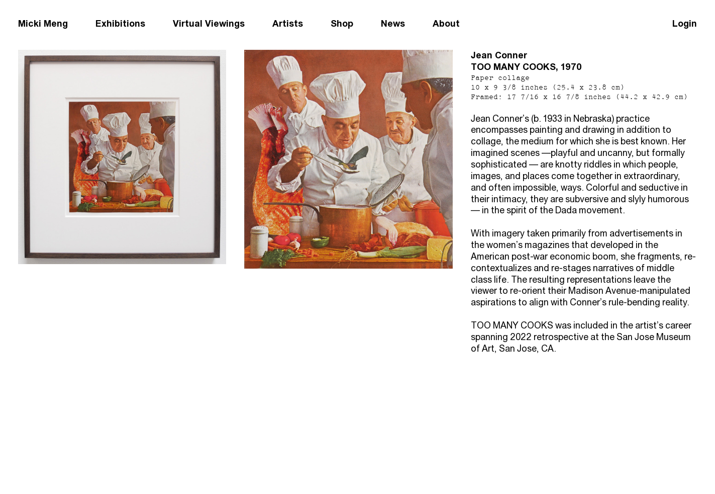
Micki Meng (43, 23)
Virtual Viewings (209, 23)
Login (684, 23)
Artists (287, 23)
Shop (342, 23)
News (393, 23)
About (446, 23)
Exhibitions (120, 23)
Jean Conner (499, 55)
